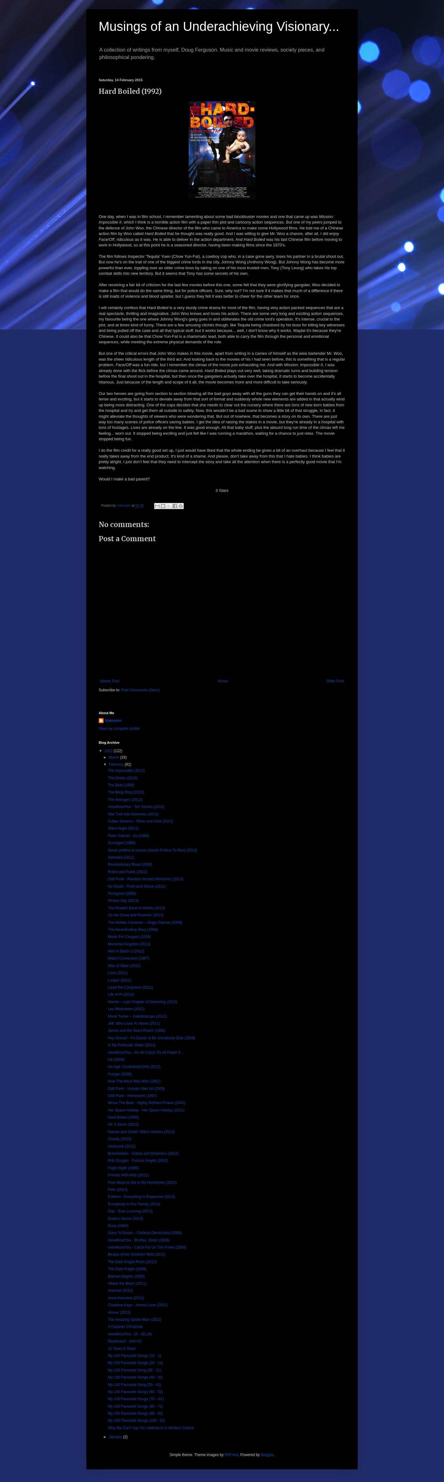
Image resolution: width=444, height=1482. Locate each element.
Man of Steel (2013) (124, 966)
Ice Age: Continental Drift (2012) (134, 1067)
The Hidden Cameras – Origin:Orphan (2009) (145, 922)
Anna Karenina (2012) (126, 1298)
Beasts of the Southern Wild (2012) (137, 1254)
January (116, 1437)
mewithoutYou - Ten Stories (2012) (136, 807)
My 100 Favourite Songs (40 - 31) (135, 1377)
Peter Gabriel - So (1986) (128, 836)
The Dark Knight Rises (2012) (132, 1262)
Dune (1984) (118, 1226)
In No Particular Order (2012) (132, 1045)
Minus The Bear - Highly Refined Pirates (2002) (147, 1103)
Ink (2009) (116, 1059)
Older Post (335, 681)
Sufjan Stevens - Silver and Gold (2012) (140, 821)
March (114, 757)
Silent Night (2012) (123, 828)
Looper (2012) (119, 980)
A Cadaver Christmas (125, 1327)
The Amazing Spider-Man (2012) (134, 1319)
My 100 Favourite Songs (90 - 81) (135, 1413)
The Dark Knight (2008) (127, 1269)
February (117, 764)
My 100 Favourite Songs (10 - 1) (134, 1356)
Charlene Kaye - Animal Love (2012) (137, 1305)
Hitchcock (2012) (122, 1146)
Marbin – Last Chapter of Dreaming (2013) (142, 1002)
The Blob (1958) (121, 785)
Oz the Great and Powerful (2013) (135, 915)
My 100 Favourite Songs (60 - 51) (135, 1392)
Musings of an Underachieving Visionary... (219, 26)
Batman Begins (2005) (126, 1276)
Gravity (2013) (119, 1139)
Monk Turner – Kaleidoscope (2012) (137, 1016)
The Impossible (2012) (126, 770)
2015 (109, 751)
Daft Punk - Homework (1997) (132, 1096)
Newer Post (109, 681)
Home (223, 681)
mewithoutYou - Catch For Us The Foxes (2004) (147, 1247)
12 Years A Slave (122, 1348)
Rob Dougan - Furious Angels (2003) (138, 1160)
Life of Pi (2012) (121, 994)
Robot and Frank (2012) (127, 872)
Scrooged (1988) (121, 843)
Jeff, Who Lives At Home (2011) (134, 1023)
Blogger (267, 1455)
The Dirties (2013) (123, 778)
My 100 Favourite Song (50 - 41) (134, 1385)
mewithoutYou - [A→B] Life (130, 1334)
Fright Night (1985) (123, 1168)
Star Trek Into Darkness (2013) (133, 814)
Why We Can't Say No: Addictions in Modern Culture (151, 1428)
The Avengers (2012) (125, 800)
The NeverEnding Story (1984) (133, 929)
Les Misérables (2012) (126, 1009)
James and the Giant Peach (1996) (136, 1030)
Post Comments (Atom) (140, 690)
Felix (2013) (117, 1189)
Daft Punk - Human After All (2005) (136, 1088)
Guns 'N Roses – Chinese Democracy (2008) (145, 1233)
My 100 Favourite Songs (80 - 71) (135, 1406)
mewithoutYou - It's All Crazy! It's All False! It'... (146, 1052)
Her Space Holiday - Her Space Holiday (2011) (146, 1110)
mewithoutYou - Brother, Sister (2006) (139, 1240)
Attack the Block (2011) (127, 1283)
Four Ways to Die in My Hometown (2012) (142, 1182)
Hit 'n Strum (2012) (123, 1124)
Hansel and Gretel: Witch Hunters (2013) (141, 1132)
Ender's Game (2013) (125, 1218)
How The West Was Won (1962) (134, 1081)
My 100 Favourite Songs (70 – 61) (136, 1399)
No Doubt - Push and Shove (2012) (137, 886)
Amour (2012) (119, 1312)
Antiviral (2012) (120, 1290)
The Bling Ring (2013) (126, 792)
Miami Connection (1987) (128, 958)
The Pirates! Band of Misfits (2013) (136, 908)
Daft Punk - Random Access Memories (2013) (145, 879)
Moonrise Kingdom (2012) (129, 944)
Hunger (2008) (120, 1074)
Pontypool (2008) (122, 893)
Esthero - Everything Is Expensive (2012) (141, 1197)
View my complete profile (119, 728)
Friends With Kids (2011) (128, 1175)
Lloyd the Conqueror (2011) (130, 987)
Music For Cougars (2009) (129, 937)
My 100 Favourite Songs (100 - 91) (136, 1420)
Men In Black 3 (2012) (126, 951)
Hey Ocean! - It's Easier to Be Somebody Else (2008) (151, 1038)
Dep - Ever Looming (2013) (130, 1211)
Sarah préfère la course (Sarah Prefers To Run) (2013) (152, 850)
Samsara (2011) (121, 857)
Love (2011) (118, 973)
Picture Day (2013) (123, 900)
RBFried (231, 1455)
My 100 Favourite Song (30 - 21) (134, 1370)
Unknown (113, 720)
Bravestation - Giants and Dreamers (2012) (143, 1153)
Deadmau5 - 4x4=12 (125, 1341)
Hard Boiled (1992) (123, 1117)
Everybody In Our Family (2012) (134, 1204)
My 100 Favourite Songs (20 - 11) (135, 1363)
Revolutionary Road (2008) (130, 864)
